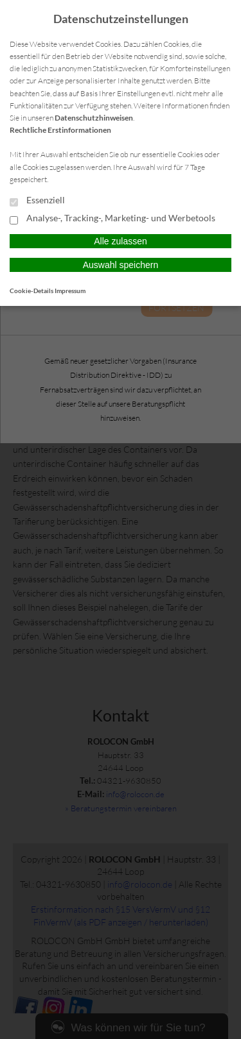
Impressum (70, 290)
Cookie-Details (31, 290)
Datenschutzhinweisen (94, 117)
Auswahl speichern (121, 265)
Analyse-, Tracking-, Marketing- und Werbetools (112, 218)
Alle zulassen (120, 241)
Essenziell (37, 201)
